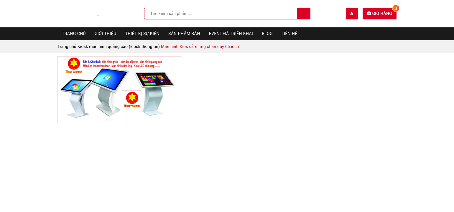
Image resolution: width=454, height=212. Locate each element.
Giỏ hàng (382, 13)
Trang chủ (74, 33)
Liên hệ (289, 33)
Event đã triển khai (231, 33)
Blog (267, 33)
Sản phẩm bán (184, 33)
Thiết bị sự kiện (142, 33)
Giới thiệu (105, 33)
